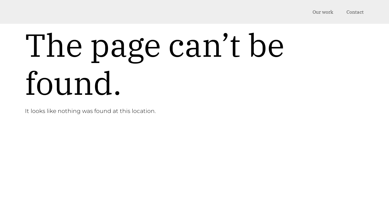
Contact (355, 12)
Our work (323, 12)
